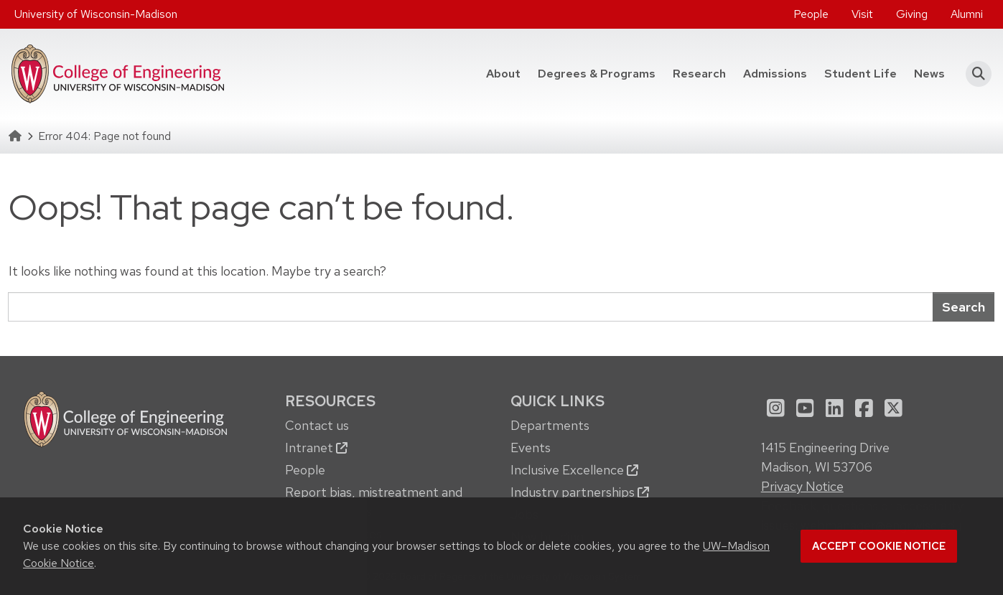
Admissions (775, 73)
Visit (862, 14)
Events (530, 447)
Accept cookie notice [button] (879, 546)
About (503, 73)
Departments (549, 425)
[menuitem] (811, 14)
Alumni (967, 14)
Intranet (316, 447)
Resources (330, 401)
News (929, 73)
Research (699, 73)
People (811, 14)
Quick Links (557, 401)
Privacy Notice (802, 486)
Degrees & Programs (597, 73)
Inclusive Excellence (574, 470)
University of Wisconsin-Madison (95, 14)
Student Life (860, 73)
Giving (912, 14)
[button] (973, 74)
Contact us (317, 425)
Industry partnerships (579, 492)
